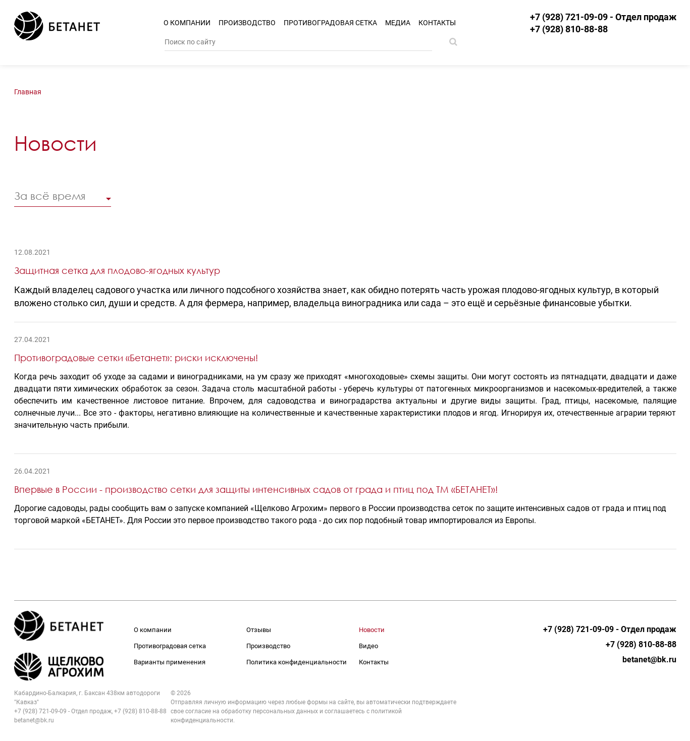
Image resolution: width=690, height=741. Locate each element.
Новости (372, 630)
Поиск (453, 42)
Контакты (437, 23)
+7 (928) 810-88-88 (569, 29)
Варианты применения (169, 662)
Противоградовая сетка (330, 23)
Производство (247, 23)
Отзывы (258, 630)
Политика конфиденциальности (296, 662)
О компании (187, 23)
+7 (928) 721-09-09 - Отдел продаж (603, 17)
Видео (368, 646)
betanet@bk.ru (649, 659)
